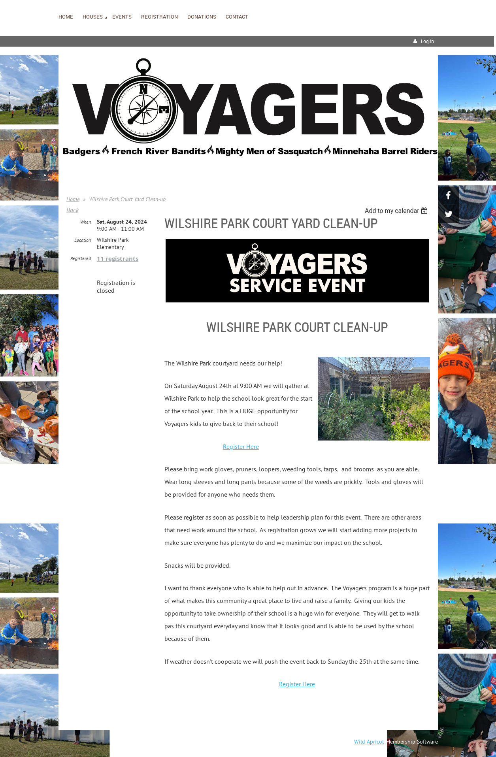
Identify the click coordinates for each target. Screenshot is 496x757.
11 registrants (117, 258)
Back (72, 210)
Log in (427, 41)
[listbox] (397, 211)
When (85, 222)
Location (82, 240)
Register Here (241, 446)
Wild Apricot (369, 741)
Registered (80, 258)
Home (72, 199)
